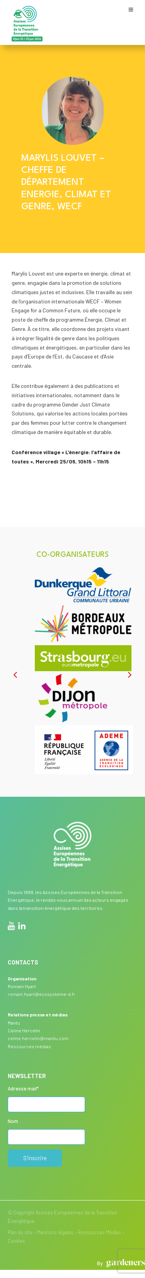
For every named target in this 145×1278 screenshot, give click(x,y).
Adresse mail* (23, 1088)
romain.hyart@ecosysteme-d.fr (41, 994)
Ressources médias (29, 1046)
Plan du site (20, 1232)
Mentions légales (55, 1232)
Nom (13, 1121)
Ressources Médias (99, 1232)
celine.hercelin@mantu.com (38, 1038)
